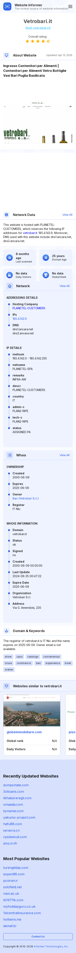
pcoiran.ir (10, 881)
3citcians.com (13, 791)
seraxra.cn (11, 830)
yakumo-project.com (19, 817)
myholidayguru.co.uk (19, 906)
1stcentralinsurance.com (22, 913)
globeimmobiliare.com (24, 732)
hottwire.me (12, 919)
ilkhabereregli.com (17, 798)
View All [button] (67, 214)
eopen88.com (14, 874)
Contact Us (38, 936)
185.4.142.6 (20, 318)
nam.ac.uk (11, 893)
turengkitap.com (15, 868)
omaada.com (13, 804)
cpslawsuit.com (15, 837)
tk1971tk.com (13, 900)
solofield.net (12, 887)
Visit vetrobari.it (37, 28)
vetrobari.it (30, 233)
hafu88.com (12, 824)
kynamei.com (13, 811)
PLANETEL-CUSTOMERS (29, 308)
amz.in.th (10, 843)
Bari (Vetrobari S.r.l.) (26, 498)
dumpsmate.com (16, 785)
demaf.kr (10, 926)
